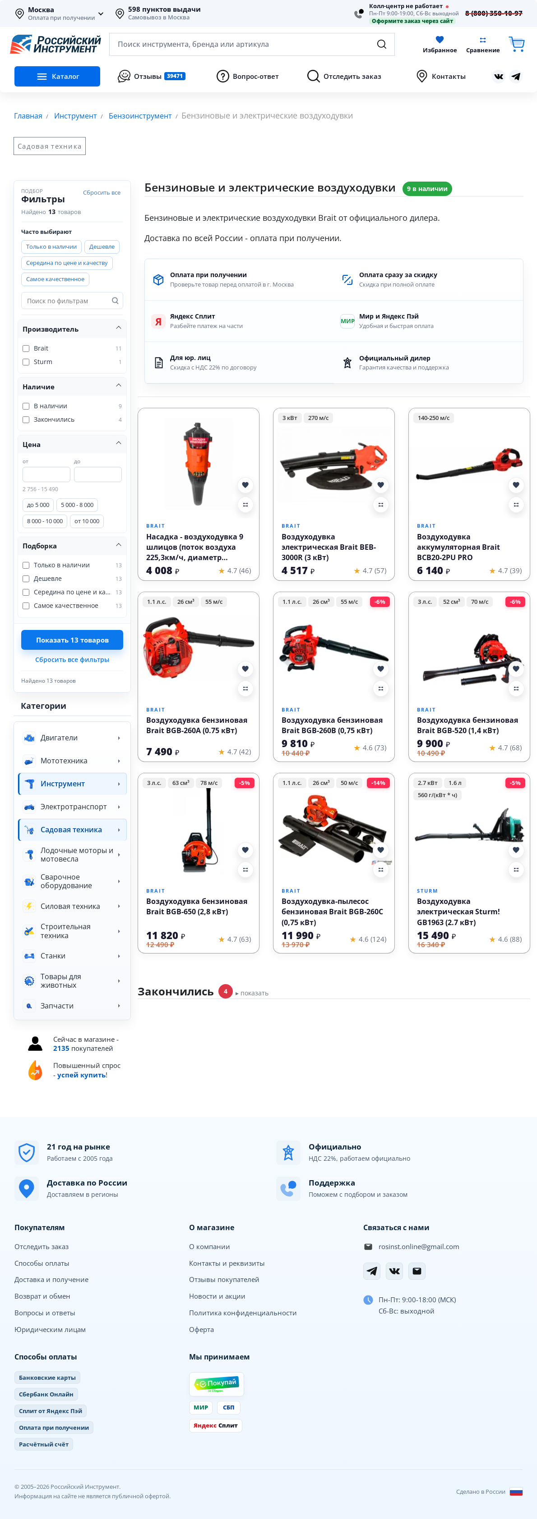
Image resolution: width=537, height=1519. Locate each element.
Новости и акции (217, 1295)
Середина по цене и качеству (67, 262)
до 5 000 (38, 504)
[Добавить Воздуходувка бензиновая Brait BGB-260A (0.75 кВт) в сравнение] (245, 688)
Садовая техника (50, 145)
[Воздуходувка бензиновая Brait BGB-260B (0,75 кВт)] (334, 647)
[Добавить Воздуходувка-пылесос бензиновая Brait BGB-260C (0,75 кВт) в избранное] (381, 850)
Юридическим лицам (50, 1328)
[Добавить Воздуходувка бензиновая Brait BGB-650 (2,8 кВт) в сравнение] (245, 869)
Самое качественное (55, 278)
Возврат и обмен (42, 1295)
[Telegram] (371, 1270)
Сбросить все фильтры (72, 659)
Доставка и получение (51, 1278)
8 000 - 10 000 (45, 520)
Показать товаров (72, 639)
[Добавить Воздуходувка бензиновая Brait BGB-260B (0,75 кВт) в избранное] (381, 669)
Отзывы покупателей (224, 1278)
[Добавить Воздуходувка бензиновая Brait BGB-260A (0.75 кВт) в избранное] (245, 669)
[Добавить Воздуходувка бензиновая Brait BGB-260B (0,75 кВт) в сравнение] (381, 688)
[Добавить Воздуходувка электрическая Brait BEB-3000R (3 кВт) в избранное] (381, 485)
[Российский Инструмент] (55, 44)
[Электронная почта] (417, 1270)
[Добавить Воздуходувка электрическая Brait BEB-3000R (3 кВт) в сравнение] (381, 504)
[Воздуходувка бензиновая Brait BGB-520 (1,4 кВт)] (469, 647)
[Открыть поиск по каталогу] (252, 44)
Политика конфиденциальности (243, 1312)
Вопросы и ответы (44, 1312)
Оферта (201, 1328)
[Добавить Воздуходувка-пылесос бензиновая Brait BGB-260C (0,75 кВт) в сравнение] (381, 869)
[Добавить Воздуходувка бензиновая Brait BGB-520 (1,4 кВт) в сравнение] (516, 688)
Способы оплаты (41, 1262)
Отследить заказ (41, 1245)
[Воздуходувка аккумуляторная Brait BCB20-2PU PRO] (469, 463)
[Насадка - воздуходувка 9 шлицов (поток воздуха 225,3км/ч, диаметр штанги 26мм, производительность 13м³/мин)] (198, 463)
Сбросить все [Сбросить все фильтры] (101, 192)
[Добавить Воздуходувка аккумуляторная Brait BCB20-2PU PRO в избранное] (516, 485)
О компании (209, 1245)
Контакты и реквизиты (227, 1262)
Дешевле (102, 246)
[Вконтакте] (394, 1270)
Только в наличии (51, 246)
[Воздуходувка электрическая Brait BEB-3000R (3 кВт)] (334, 463)
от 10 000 (86, 520)
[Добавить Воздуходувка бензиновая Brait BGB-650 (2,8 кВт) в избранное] (245, 850)
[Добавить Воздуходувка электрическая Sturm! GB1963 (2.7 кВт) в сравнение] (516, 869)
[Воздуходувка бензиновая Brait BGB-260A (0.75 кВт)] (198, 647)
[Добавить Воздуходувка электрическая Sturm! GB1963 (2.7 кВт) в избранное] (516, 850)
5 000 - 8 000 (77, 504)
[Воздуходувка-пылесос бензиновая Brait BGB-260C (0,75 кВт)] (334, 828)
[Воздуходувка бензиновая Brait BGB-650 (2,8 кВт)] (198, 828)
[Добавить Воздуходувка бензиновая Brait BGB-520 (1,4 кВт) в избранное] (516, 669)
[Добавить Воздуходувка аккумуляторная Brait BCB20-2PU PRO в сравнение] (516, 504)
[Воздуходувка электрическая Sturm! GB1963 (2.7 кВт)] (469, 828)
